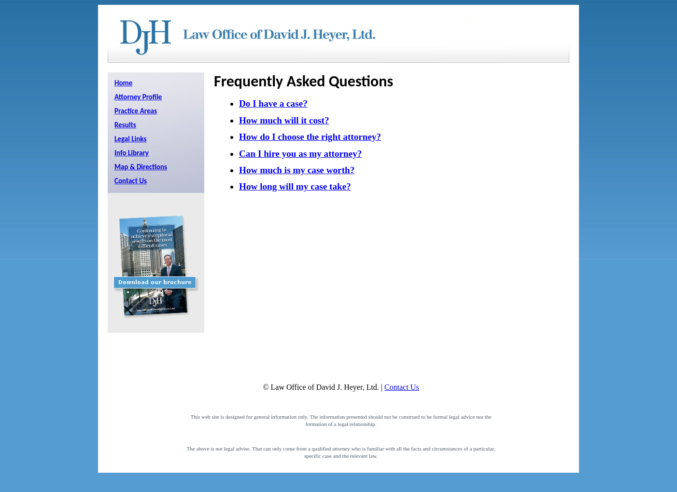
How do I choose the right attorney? (310, 137)
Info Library (131, 153)
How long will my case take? (295, 186)
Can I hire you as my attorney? (300, 154)
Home (123, 83)
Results (125, 125)
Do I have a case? (273, 103)
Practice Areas (135, 111)
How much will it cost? (284, 120)
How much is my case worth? (296, 170)
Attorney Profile (138, 97)
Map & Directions (140, 167)
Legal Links (130, 139)
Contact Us (130, 181)
